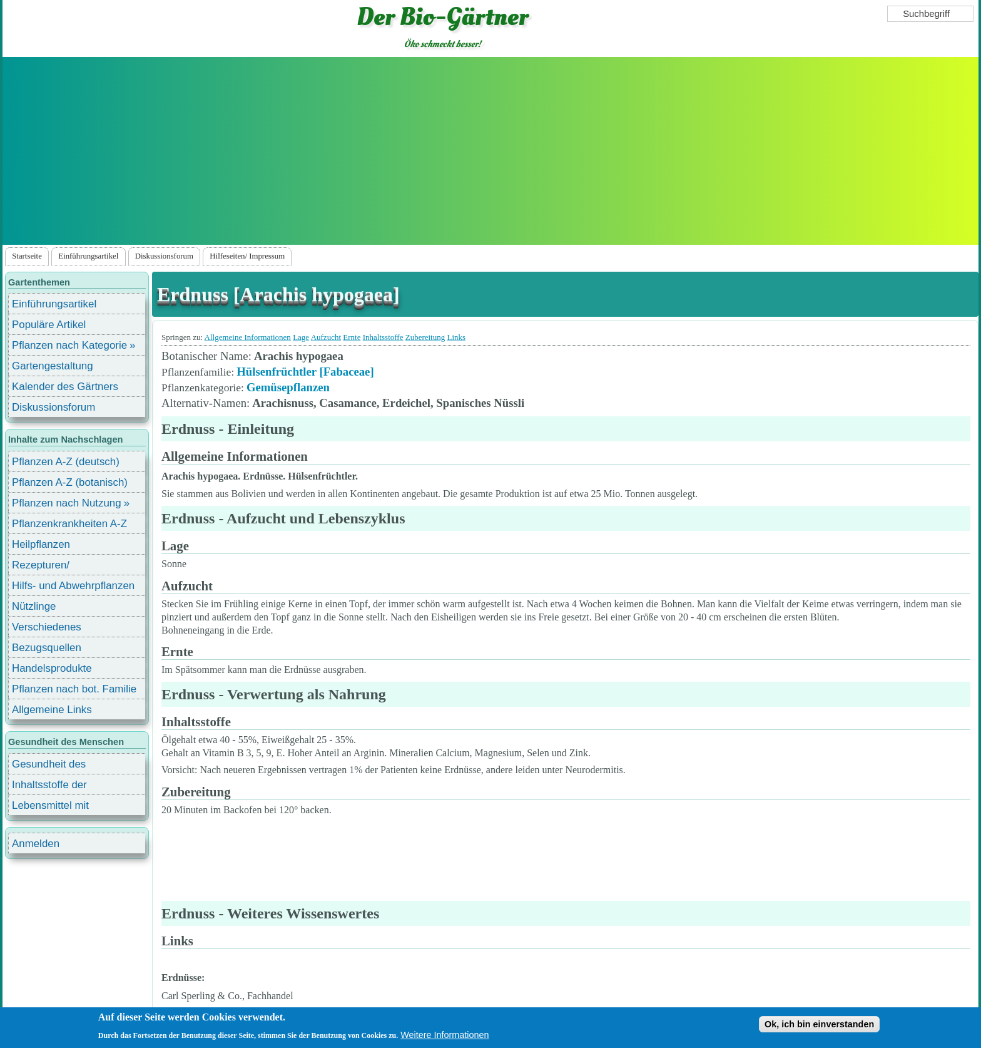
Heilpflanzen (41, 544)
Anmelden (35, 844)
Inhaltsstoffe (383, 337)
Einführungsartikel (88, 256)
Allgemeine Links (52, 710)
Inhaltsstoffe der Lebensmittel (49, 786)
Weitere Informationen (444, 1035)
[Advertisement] (490, 151)
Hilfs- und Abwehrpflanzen (73, 586)
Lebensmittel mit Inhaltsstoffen (50, 807)
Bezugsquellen (46, 648)
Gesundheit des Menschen (49, 766)
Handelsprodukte (52, 668)
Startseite (27, 256)
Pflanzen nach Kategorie (69, 345)
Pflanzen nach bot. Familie (74, 689)
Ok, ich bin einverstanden (819, 1024)
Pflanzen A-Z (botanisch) (70, 482)
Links (456, 337)
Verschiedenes (46, 627)
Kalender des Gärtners (65, 387)
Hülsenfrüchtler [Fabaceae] (305, 371)
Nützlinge (34, 606)
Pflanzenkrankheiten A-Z (69, 524)
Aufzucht (326, 337)
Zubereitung (425, 337)
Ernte (351, 337)
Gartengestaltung (52, 366)
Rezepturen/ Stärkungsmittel (48, 567)
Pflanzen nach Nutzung (66, 503)
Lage (301, 337)
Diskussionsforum (164, 256)
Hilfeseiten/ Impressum (247, 256)
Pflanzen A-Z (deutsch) (65, 462)
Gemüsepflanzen (288, 387)
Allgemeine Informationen (248, 337)
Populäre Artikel (49, 325)
